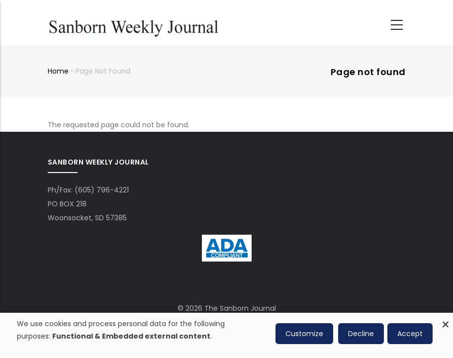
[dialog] (226, 335)
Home (58, 71)
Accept (410, 334)
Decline (361, 334)
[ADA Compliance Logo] (227, 242)
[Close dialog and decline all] (445, 319)
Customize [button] (304, 334)
